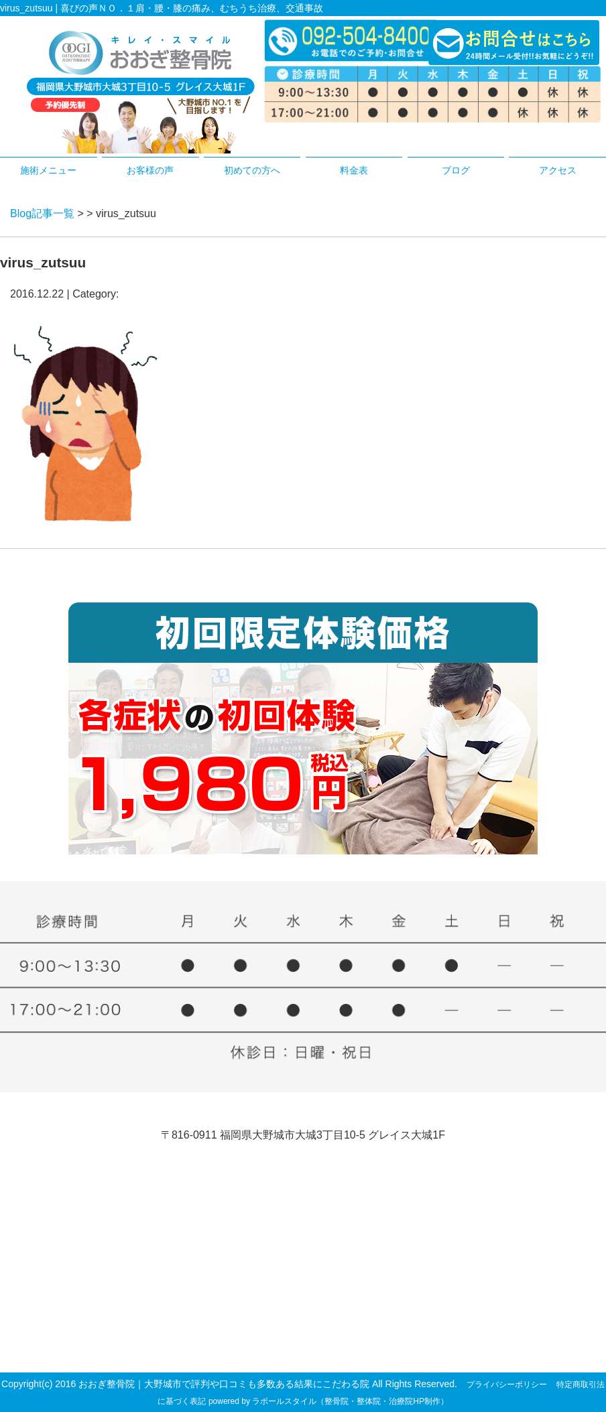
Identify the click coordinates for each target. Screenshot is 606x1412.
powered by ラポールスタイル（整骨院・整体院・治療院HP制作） (328, 1401)
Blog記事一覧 (42, 213)
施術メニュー (48, 170)
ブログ (456, 170)
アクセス (558, 170)
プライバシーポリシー (507, 1384)
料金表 (354, 170)
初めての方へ (252, 170)
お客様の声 (150, 170)
